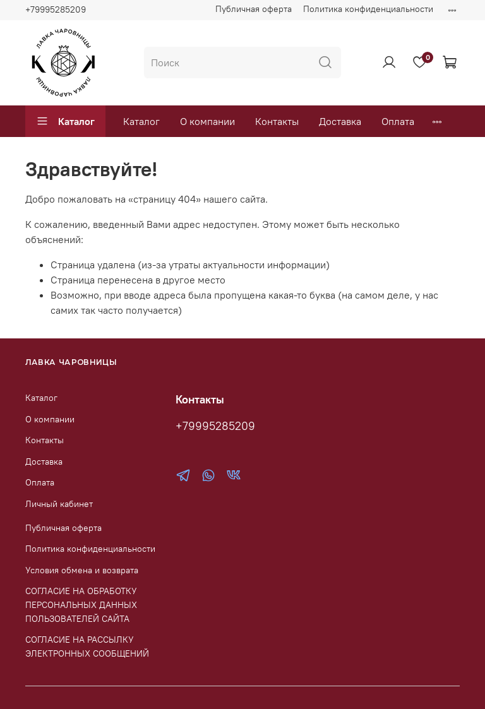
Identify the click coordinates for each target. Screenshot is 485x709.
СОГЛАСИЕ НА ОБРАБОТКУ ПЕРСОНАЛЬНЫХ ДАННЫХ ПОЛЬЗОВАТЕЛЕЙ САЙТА (81, 604)
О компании (207, 121)
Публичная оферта (253, 9)
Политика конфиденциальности (368, 9)
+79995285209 (55, 9)
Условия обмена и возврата (81, 570)
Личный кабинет (59, 503)
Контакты (277, 121)
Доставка (340, 121)
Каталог (65, 121)
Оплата (397, 121)
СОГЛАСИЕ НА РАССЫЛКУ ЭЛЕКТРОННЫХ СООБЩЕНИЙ (87, 646)
